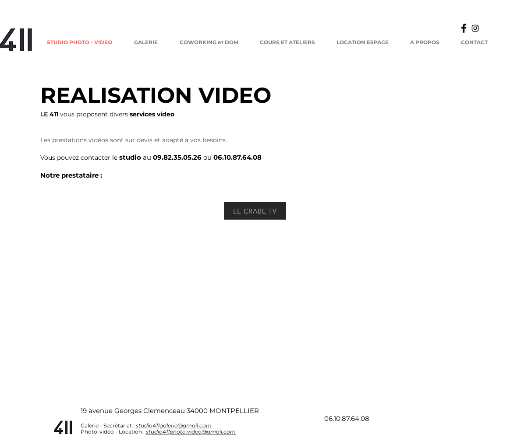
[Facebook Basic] (463, 28)
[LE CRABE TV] (255, 211)
